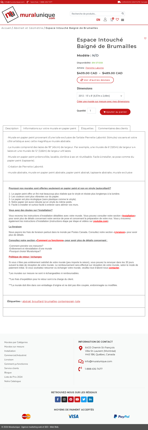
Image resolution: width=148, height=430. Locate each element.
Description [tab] (11, 128)
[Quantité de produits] (91, 111)
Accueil (6, 28)
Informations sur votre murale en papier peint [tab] (49, 128)
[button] (122, 19)
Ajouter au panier (118, 111)
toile (77, 301)
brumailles (51, 301)
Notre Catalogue (13, 381)
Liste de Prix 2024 (14, 377)
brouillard (38, 301)
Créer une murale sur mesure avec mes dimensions (103, 101)
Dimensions (84, 88)
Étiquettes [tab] (87, 128)
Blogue (8, 372)
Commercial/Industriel (16, 355)
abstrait (26, 301)
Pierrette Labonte (95, 68)
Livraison (9, 359)
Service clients (12, 368)
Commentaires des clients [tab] (113, 128)
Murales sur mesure (14, 346)
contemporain (66, 301)
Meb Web (54, 427)
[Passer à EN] (98, 20)
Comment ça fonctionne (16, 364)
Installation (10, 351)
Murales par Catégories (16, 342)
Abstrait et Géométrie (28, 28)
